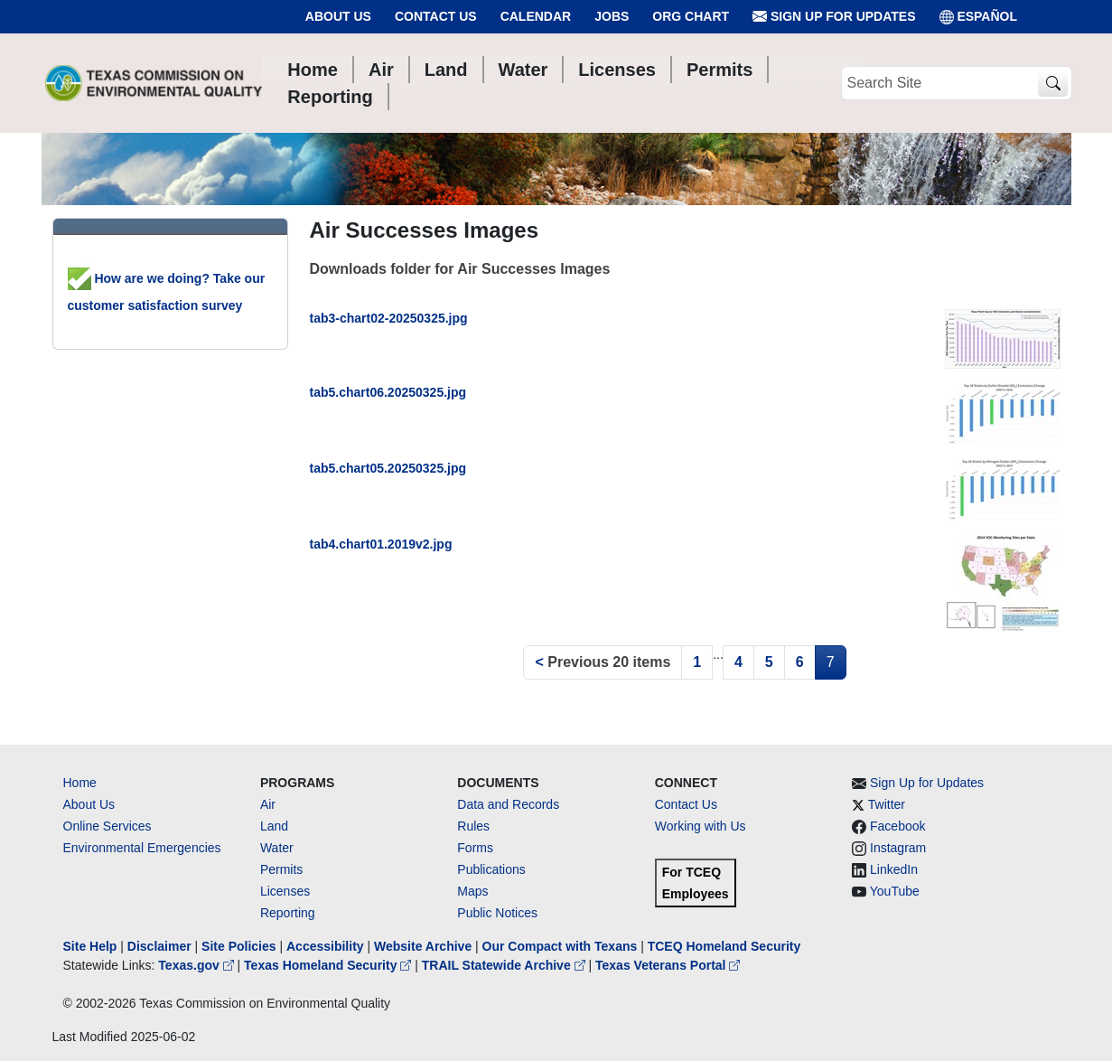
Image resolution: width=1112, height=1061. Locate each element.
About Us (338, 16)
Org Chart (690, 16)
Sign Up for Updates (833, 16)
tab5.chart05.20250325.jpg (388, 468)
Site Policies (238, 946)
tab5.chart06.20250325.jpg (388, 392)
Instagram (898, 847)
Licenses (285, 891)
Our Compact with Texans (560, 946)
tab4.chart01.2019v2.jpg (381, 544)
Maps (472, 891)
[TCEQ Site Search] (1053, 84)
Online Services (107, 826)
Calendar (536, 16)
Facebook (897, 826)
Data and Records (508, 804)
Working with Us (700, 826)
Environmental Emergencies (142, 847)
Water (277, 847)
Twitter (886, 804)
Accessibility (327, 946)
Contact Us (436, 16)
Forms (475, 847)
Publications (491, 869)
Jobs (611, 16)
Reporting (287, 913)
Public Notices (497, 913)
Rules (473, 826)
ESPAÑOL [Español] (978, 16)
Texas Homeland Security (329, 965)
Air (268, 804)
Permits (281, 869)
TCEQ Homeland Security (724, 946)
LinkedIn (894, 869)
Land (274, 826)
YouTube (895, 891)
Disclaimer (159, 946)
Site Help (90, 946)
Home (80, 782)
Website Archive (423, 946)
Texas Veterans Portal (667, 965)
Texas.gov (197, 965)
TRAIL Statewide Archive (505, 965)
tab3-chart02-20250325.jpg (389, 318)
